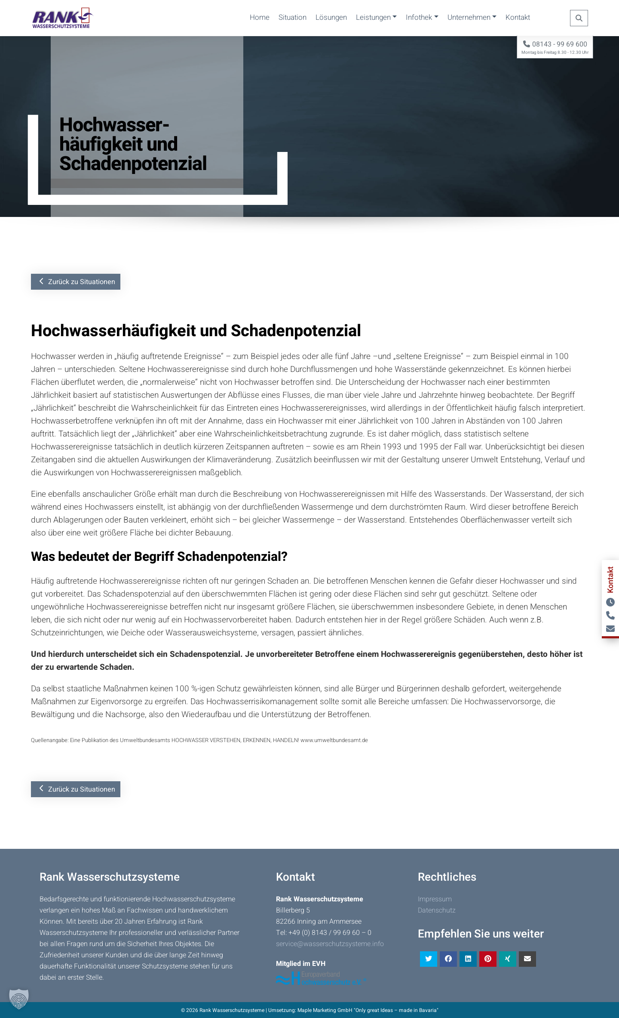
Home (260, 17)
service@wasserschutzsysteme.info (330, 944)
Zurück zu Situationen (77, 282)
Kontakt (518, 17)
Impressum (435, 899)
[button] (19, 999)
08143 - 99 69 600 (555, 44)
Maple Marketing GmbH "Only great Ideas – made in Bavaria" (367, 1010)
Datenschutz (437, 910)
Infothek (419, 17)
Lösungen (331, 17)
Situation (292, 17)
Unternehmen (468, 17)
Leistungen (373, 17)
